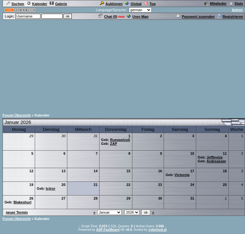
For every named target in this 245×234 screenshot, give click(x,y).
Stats (236, 3)
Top (150, 4)
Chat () (108, 16)
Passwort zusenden (195, 16)
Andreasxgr (216, 161)
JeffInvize (215, 157)
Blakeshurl (22, 202)
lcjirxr (50, 188)
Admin (237, 10)
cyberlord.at (157, 229)
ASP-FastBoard (107, 229)
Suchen (15, 4)
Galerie (58, 4)
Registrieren (230, 16)
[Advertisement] (123, 65)
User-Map (137, 16)
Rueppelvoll (120, 140)
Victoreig (181, 175)
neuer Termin (17, 212)
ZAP (113, 143)
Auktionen (111, 4)
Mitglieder (215, 3)
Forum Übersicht (17, 115)
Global (133, 4)
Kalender (37, 4)
